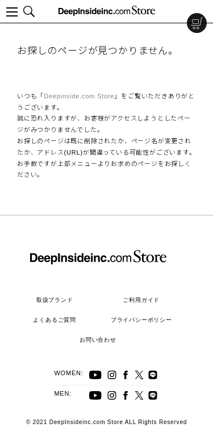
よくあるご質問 (54, 320)
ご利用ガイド (141, 300)
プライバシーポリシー (141, 320)
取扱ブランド (54, 300)
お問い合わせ (98, 340)
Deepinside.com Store (79, 96)
